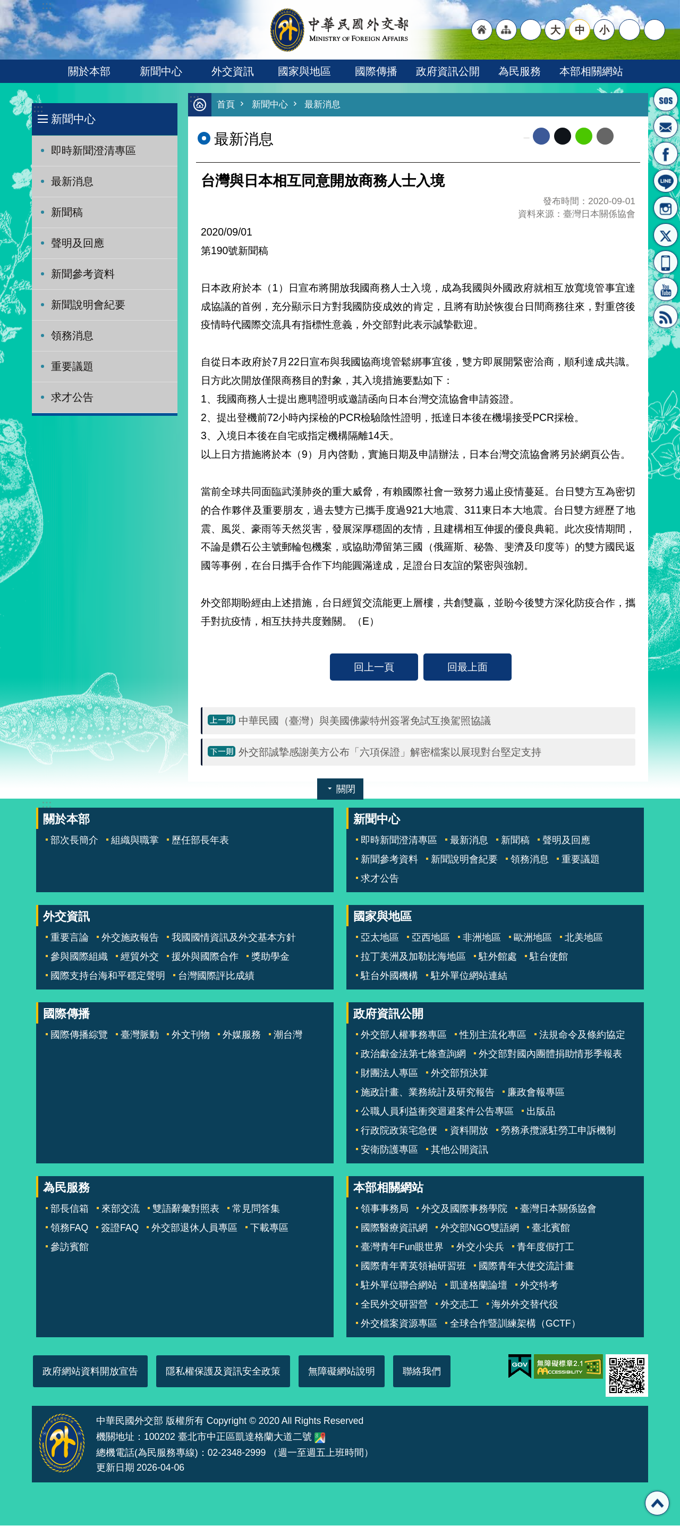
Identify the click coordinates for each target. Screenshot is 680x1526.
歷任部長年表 (200, 840)
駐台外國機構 (389, 976)
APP (665, 262)
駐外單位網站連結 (469, 976)
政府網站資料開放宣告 (90, 1371)
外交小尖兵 (480, 1247)
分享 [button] (629, 29)
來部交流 (120, 1209)
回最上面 (467, 667)
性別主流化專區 (493, 1035)
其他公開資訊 (459, 1150)
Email (605, 136)
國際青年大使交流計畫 (526, 1266)
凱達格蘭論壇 (478, 1285)
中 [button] (580, 30)
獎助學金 (270, 957)
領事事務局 (385, 1209)
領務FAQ (69, 1228)
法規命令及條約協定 (582, 1035)
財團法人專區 (389, 1073)
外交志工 (459, 1304)
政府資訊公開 (448, 71)
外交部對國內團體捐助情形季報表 (550, 1054)
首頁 (226, 105)
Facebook (541, 136)
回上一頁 (374, 667)
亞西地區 (431, 938)
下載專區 (269, 1228)
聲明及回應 (77, 243)
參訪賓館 (69, 1247)
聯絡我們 (422, 1371)
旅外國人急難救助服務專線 (665, 99)
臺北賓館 (551, 1228)
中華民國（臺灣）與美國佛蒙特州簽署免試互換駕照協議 (365, 721)
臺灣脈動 (140, 1035)
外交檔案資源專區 (399, 1324)
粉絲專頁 (665, 153)
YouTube (665, 289)
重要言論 (69, 938)
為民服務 (519, 71)
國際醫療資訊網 (394, 1228)
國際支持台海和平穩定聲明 (107, 976)
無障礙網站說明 (341, 1371)
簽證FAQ (120, 1228)
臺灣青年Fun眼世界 (402, 1247)
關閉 (345, 789)
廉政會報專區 (536, 1092)
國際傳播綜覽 (79, 1035)
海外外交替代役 (524, 1304)
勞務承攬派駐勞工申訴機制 (558, 1131)
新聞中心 (161, 71)
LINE (665, 180)
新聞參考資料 (83, 274)
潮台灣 (288, 1035)
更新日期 (115, 1468)
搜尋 (654, 29)
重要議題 (72, 366)
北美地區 (584, 938)
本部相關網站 (591, 71)
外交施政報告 (130, 938)
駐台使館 (549, 957)
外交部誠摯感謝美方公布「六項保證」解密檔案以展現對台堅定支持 (390, 752)
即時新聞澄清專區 (93, 150)
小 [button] (604, 30)
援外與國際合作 (205, 957)
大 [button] (555, 30)
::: (38, 108)
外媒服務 (242, 1035)
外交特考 (539, 1285)
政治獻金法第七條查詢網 (413, 1054)
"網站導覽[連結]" (506, 29)
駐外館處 (498, 957)
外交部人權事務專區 (404, 1035)
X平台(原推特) (665, 235)
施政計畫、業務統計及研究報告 (428, 1092)
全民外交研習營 (394, 1304)
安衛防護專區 (389, 1150)
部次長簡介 (74, 840)
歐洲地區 (533, 938)
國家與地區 (304, 71)
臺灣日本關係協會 (558, 1209)
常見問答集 (256, 1209)
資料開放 (469, 1131)
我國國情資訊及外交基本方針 (234, 938)
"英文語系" (530, 29)
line (583, 136)
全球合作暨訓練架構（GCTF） (515, 1324)
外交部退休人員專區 (194, 1228)
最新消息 (72, 181)
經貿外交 (140, 957)
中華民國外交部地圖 (319, 1438)
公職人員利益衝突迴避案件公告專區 (437, 1111)
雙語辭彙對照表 (185, 1209)
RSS (665, 316)
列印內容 (626, 136)
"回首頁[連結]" (481, 29)
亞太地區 (380, 938)
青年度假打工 (545, 1247)
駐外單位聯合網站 (399, 1285)
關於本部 (89, 71)
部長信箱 (665, 126)
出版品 (540, 1111)
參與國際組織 (79, 957)
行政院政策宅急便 (399, 1131)
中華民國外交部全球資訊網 (340, 30)
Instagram (665, 208)
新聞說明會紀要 (88, 305)
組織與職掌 (135, 840)
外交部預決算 (459, 1073)
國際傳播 (376, 71)
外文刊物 (191, 1035)
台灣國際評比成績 (216, 976)
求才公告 (72, 397)
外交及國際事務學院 (464, 1209)
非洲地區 (482, 938)
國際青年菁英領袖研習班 (413, 1266)
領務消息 (72, 335)
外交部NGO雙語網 (479, 1228)
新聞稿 (67, 212)
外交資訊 (232, 71)
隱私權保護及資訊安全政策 (223, 1371)
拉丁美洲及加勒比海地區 (413, 957)
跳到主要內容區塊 (5, 5)
